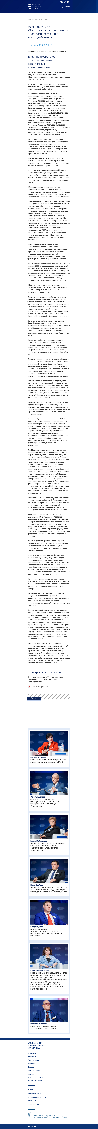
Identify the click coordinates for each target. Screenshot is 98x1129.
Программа (32, 1057)
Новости (31, 1067)
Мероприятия (38, 19)
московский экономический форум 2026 (37, 1045)
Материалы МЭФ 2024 (37, 1097)
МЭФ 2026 (32, 1053)
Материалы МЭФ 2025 (37, 1094)
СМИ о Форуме (34, 1070)
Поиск (65, 7)
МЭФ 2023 (32, 1101)
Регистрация (33, 1060)
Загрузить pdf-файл (41, 686)
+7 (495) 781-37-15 (35, 1077)
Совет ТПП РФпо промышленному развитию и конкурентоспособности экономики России (49, 1115)
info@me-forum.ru (35, 1081)
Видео (34, 698)
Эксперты (32, 1063)
